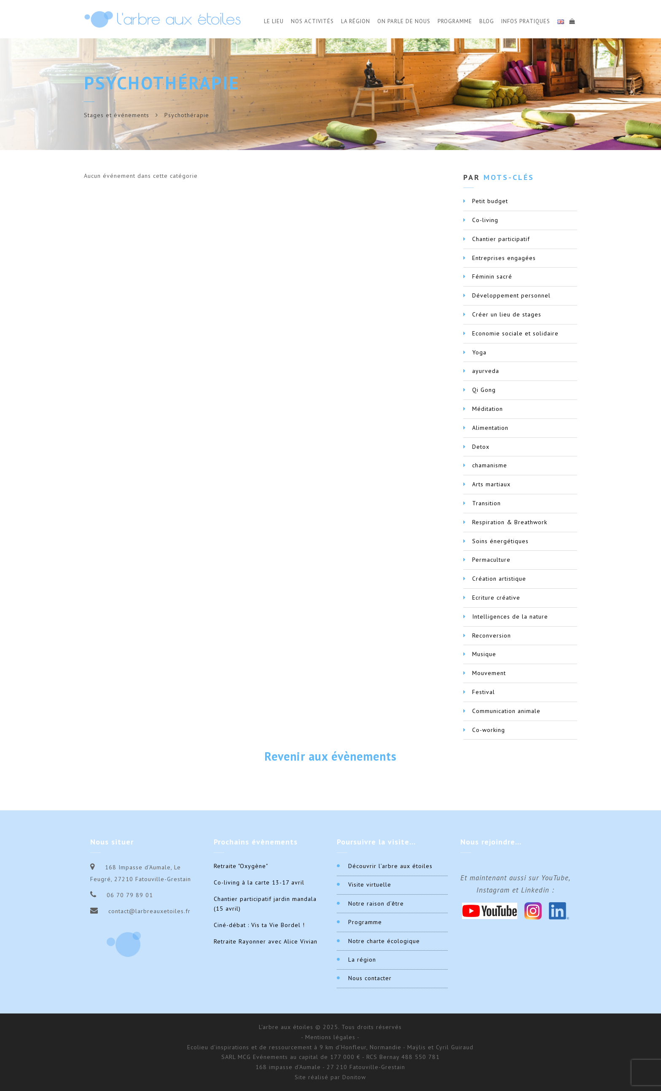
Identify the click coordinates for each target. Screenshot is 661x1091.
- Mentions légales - (330, 1037)
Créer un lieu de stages (506, 314)
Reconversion (491, 635)
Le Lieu (274, 21)
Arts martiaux (491, 484)
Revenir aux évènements (330, 756)
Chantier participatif (501, 239)
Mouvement (489, 673)
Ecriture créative (496, 597)
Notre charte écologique (384, 941)
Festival (483, 692)
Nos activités (312, 21)
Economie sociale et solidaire (515, 333)
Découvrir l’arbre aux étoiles (390, 866)
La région (362, 959)
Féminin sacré (492, 276)
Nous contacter (370, 978)
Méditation (487, 409)
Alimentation (490, 428)
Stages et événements (116, 115)
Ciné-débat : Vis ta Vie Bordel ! (259, 925)
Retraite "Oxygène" (241, 866)
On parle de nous (403, 21)
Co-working (488, 730)
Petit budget (490, 201)
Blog (486, 21)
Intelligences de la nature (510, 616)
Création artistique (499, 578)
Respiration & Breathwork (509, 522)
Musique (484, 654)
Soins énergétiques (500, 541)
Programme (455, 21)
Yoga (479, 352)
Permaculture (491, 559)
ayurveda (485, 371)
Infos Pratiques (525, 21)
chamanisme (489, 465)
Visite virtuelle (369, 884)
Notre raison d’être (376, 903)
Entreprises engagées (504, 258)
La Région (355, 21)
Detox (480, 446)
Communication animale (506, 711)
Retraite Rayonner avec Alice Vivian (265, 941)
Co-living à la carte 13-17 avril (259, 882)
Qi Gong (484, 390)
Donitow (354, 1077)
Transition (486, 503)
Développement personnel (511, 295)
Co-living (485, 220)
